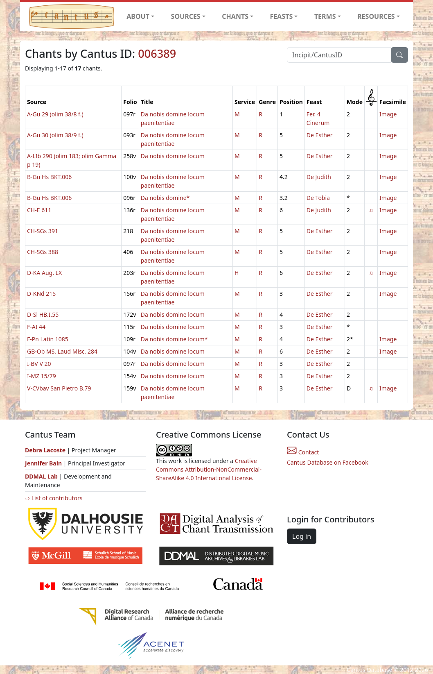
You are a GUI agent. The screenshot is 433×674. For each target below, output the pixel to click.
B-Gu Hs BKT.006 (49, 177)
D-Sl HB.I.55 (43, 314)
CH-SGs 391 (42, 231)
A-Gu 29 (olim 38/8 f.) (55, 114)
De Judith (319, 177)
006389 (157, 53)
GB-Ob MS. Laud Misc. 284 (62, 351)
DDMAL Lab (41, 476)
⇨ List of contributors (53, 498)
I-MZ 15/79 (41, 376)
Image (388, 114)
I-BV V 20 (39, 364)
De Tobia (318, 198)
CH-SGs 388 (42, 252)
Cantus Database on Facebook (327, 462)
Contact (303, 452)
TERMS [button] (325, 16)
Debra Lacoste (45, 450)
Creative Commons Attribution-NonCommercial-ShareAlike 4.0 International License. (209, 469)
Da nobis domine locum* (174, 339)
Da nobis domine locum (173, 156)
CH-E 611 (39, 210)
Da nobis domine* (165, 198)
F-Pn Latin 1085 (47, 339)
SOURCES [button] (186, 16)
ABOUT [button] (137, 16)
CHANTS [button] (235, 16)
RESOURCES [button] (376, 16)
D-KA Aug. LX (44, 273)
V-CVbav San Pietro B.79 (59, 388)
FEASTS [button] (281, 16)
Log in (301, 536)
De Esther (320, 135)
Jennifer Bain (44, 463)
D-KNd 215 (41, 293)
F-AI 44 (36, 327)
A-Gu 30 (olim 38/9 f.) (55, 135)
